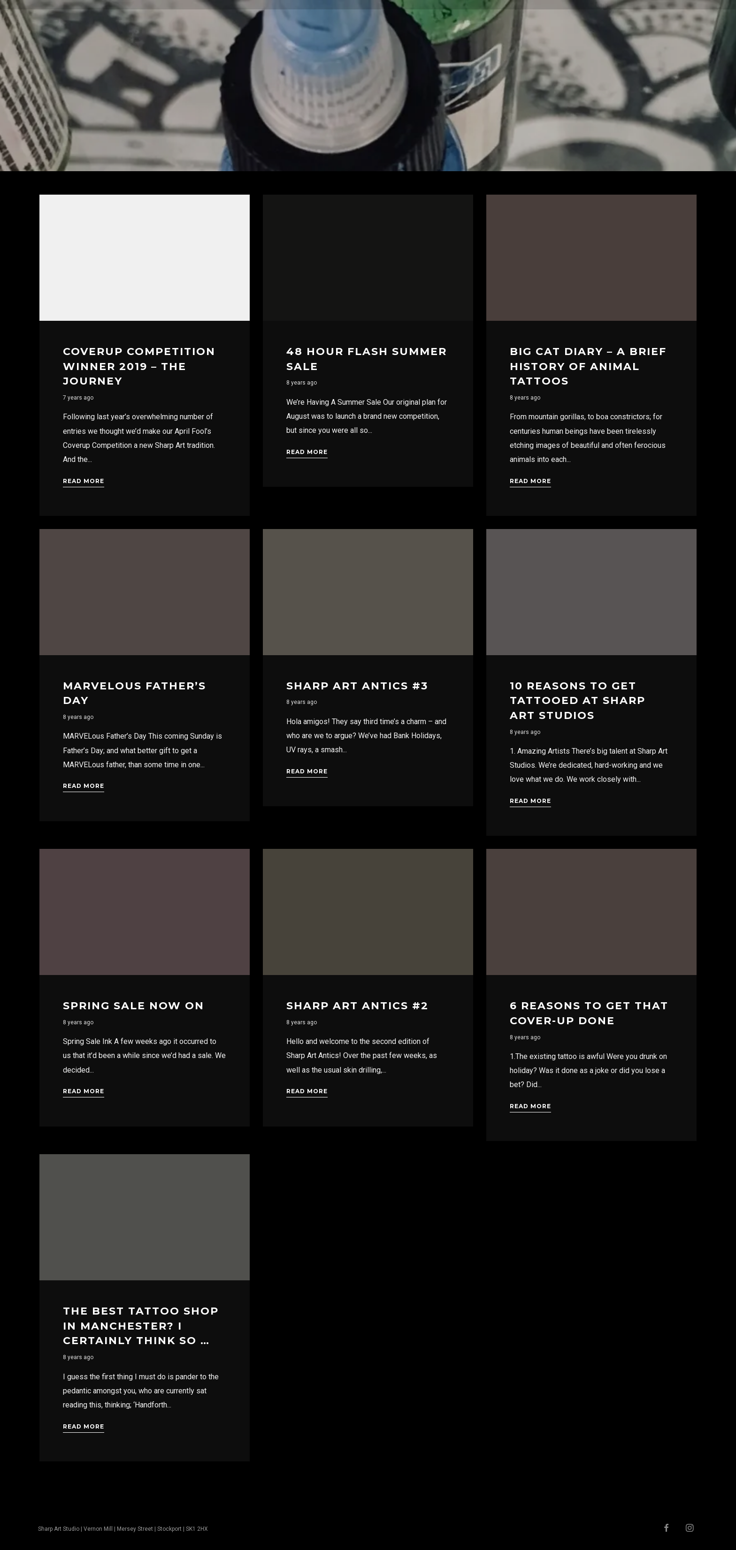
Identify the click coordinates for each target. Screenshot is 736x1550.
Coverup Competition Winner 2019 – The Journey (139, 366)
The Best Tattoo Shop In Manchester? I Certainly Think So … (141, 1326)
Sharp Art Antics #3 (357, 686)
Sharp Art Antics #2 (357, 1005)
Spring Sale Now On (133, 1005)
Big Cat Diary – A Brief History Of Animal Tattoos (588, 366)
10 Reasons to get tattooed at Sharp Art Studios (577, 701)
